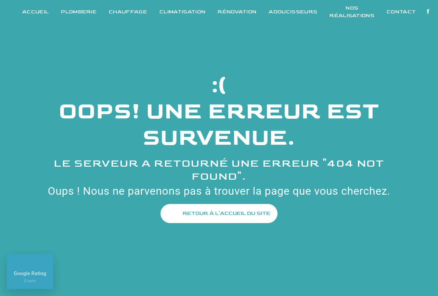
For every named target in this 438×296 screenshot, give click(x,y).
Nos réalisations (352, 12)
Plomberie (78, 12)
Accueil (35, 12)
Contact (401, 12)
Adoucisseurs (293, 12)
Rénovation (237, 12)
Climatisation (182, 12)
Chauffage (128, 12)
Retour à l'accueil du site (219, 213)
